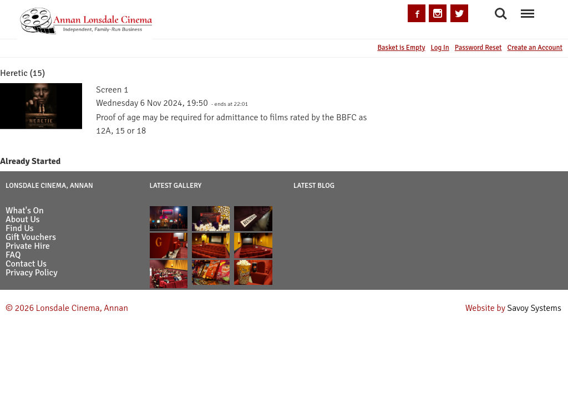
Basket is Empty (401, 47)
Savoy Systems (534, 308)
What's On (25, 210)
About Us (23, 219)
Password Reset (478, 47)
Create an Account (535, 47)
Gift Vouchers (31, 237)
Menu (527, 8)
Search (501, 14)
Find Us (20, 228)
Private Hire (28, 246)
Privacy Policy (32, 272)
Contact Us (26, 263)
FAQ (13, 254)
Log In (439, 47)
